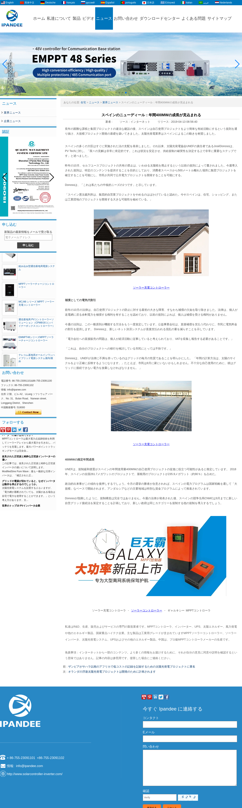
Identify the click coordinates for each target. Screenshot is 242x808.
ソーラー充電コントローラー (151, 287)
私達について (59, 18)
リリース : (164, 121)
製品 (77, 18)
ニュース (104, 18)
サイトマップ (219, 18)
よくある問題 (194, 18)
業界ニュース (12, 112)
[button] (116, 92)
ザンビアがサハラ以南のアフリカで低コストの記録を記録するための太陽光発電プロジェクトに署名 (131, 666)
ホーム (39, 18)
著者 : (109, 121)
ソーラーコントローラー (146, 610)
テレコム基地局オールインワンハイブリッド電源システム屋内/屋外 (37, 360)
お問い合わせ (126, 18)
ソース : (125, 121)
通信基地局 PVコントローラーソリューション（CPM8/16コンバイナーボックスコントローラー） (37, 324)
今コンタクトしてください (28, 412)
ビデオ (88, 18)
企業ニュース (12, 121)
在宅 (83, 102)
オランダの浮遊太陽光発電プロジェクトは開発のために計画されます (112, 671)
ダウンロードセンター (160, 18)
